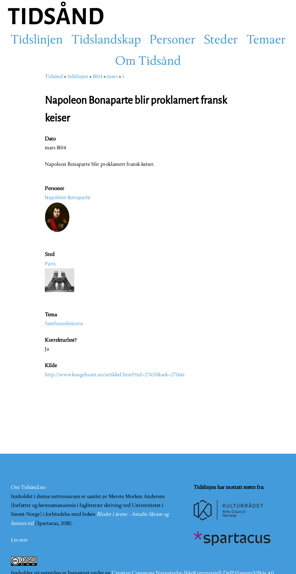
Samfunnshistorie (64, 324)
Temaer (266, 40)
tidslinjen (78, 77)
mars (112, 77)
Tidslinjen (37, 40)
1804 (97, 77)
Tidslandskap (106, 40)
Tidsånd (54, 77)
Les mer (19, 540)
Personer (172, 40)
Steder (221, 40)
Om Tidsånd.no (28, 487)
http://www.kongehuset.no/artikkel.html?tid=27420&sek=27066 (114, 375)
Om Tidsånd (148, 61)
